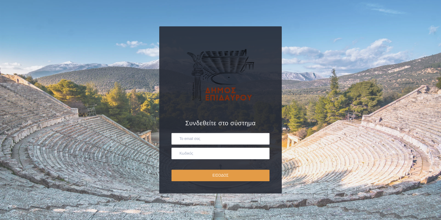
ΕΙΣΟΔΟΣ (220, 176)
